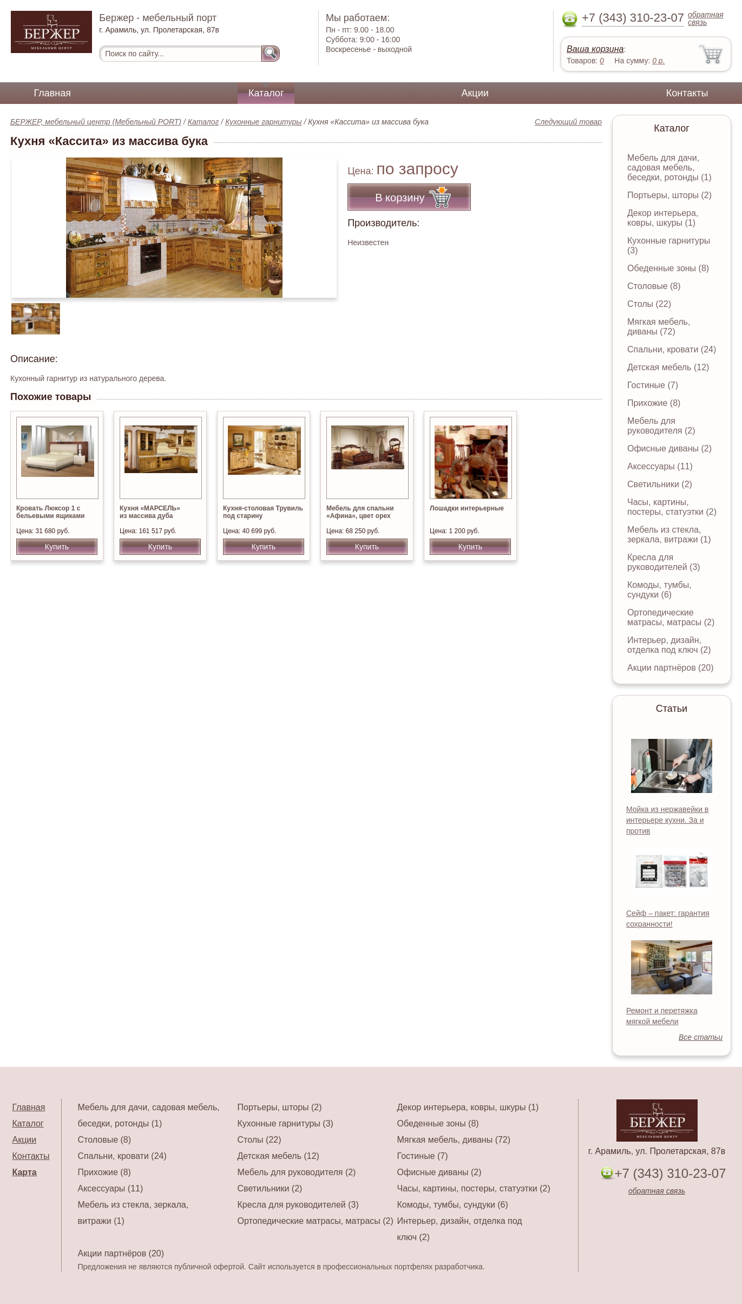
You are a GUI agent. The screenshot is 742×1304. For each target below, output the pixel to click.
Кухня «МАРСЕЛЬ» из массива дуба (150, 512)
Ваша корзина (595, 49)
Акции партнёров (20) (670, 667)
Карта (24, 1172)
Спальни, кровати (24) (671, 349)
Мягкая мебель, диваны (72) (658, 326)
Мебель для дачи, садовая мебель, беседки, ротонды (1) (669, 167)
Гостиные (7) (652, 385)
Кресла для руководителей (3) (663, 562)
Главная (52, 93)
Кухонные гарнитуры (263, 121)
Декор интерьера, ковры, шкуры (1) (662, 217)
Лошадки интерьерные (467, 508)
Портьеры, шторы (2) (669, 195)
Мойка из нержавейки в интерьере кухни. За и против (667, 820)
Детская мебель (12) (668, 367)
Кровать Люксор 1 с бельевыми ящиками (50, 512)
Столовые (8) (654, 286)
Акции (474, 93)
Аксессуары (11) (660, 466)
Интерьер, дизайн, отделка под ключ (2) (669, 644)
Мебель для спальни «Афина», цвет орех (360, 512)
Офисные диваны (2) (669, 448)
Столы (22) (649, 304)
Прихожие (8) (653, 403)
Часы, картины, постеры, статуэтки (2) (672, 506)
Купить (57, 546)
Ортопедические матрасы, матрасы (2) (670, 617)
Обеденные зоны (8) (668, 268)
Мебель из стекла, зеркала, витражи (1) (669, 534)
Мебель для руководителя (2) (661, 425)
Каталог (266, 93)
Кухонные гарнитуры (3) (285, 1123)
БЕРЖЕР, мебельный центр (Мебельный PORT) (95, 121)
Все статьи (701, 1037)
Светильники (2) (659, 484)
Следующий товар (568, 121)
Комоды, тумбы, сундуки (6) (659, 589)
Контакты (687, 93)
